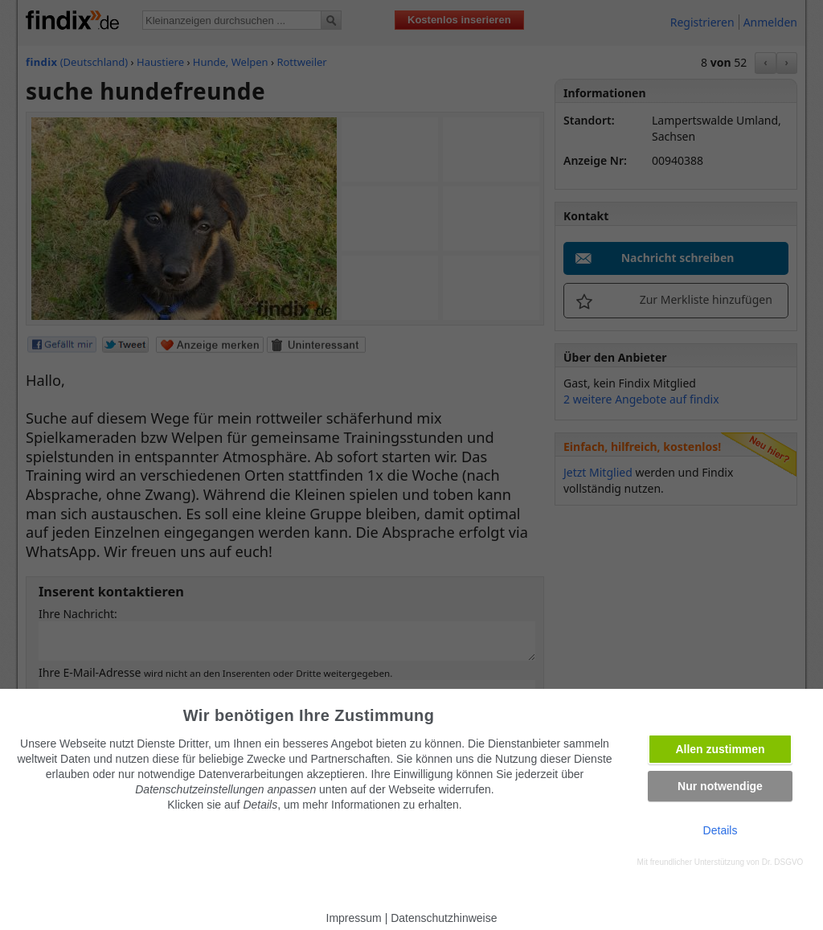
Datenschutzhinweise (444, 918)
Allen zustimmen (719, 749)
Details (720, 830)
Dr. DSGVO (783, 862)
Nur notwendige (720, 786)
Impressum (354, 918)
